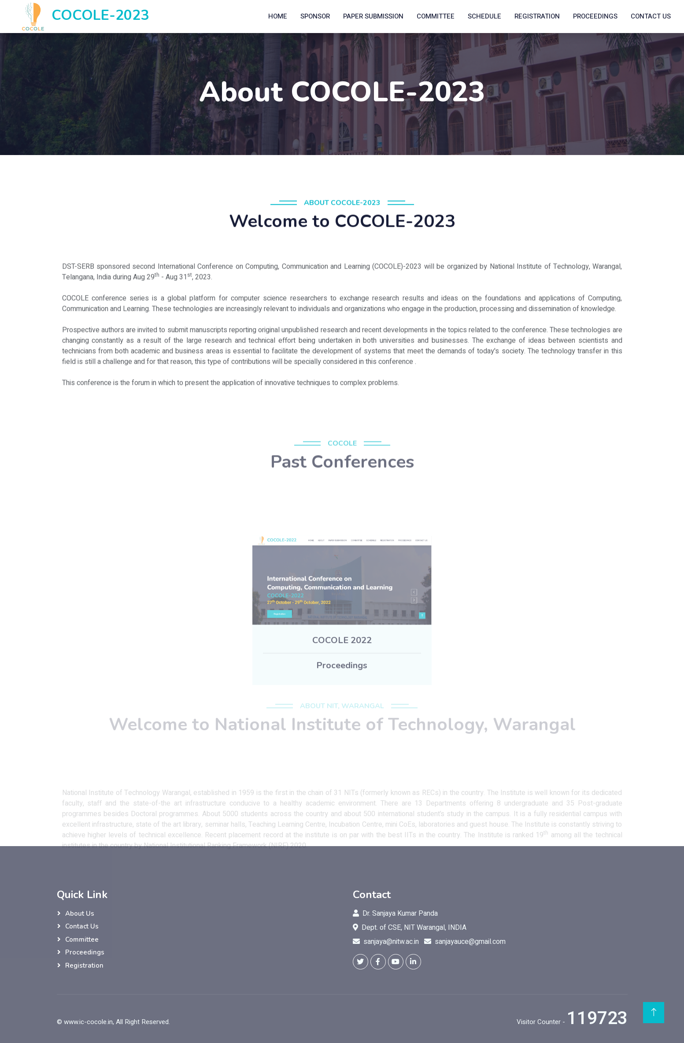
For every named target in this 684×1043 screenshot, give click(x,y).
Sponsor (315, 16)
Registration (537, 16)
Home (277, 16)
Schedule (484, 16)
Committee (436, 16)
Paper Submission (373, 16)
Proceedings (595, 16)
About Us (79, 913)
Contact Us (651, 16)
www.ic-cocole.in (88, 1022)
